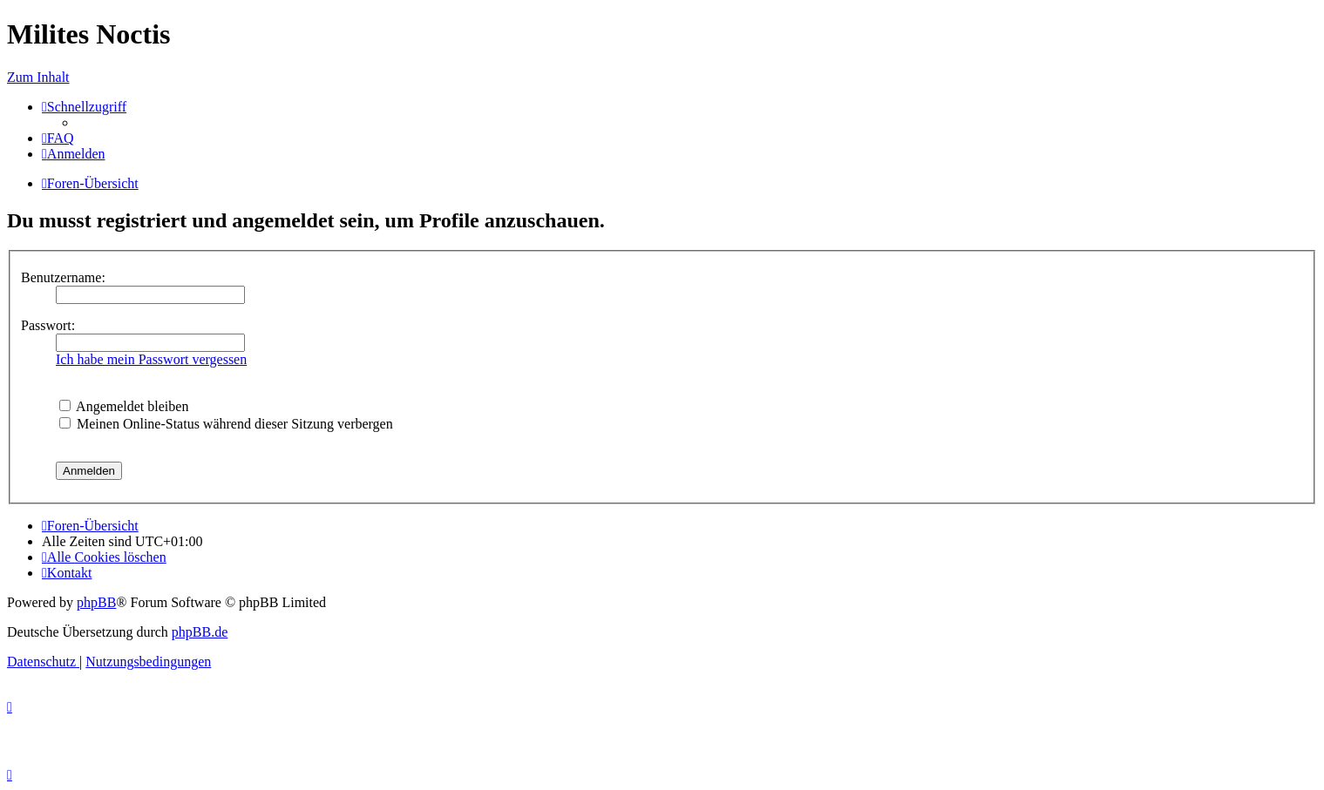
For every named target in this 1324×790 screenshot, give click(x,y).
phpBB (96, 602)
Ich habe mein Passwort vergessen (151, 359)
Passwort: (48, 325)
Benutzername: (63, 277)
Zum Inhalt (38, 77)
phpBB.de (199, 632)
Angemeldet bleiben (123, 406)
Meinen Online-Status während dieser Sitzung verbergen (226, 423)
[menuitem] (58, 138)
